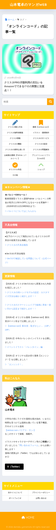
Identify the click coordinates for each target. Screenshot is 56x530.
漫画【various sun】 (41, 124)
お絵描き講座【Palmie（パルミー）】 (15, 157)
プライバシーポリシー (41, 492)
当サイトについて (15, 492)
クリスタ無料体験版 (15, 132)
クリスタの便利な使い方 (15, 149)
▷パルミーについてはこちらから (20, 211)
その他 (15, 175)
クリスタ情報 (15, 138)
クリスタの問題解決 (41, 149)
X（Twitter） (14, 466)
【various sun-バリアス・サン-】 (20, 430)
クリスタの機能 (15, 144)
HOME (28, 517)
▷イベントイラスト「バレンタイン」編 (24, 347)
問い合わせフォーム (29, 445)
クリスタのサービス (41, 138)
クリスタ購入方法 (15, 124)
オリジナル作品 (15, 167)
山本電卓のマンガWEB (28, 4)
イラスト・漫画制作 (41, 132)
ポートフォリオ (15, 498)
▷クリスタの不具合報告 (16, 245)
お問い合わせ (41, 498)
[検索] (50, 101)
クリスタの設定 (41, 144)
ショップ (41, 167)
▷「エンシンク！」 (14, 364)
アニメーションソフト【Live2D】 (41, 157)
